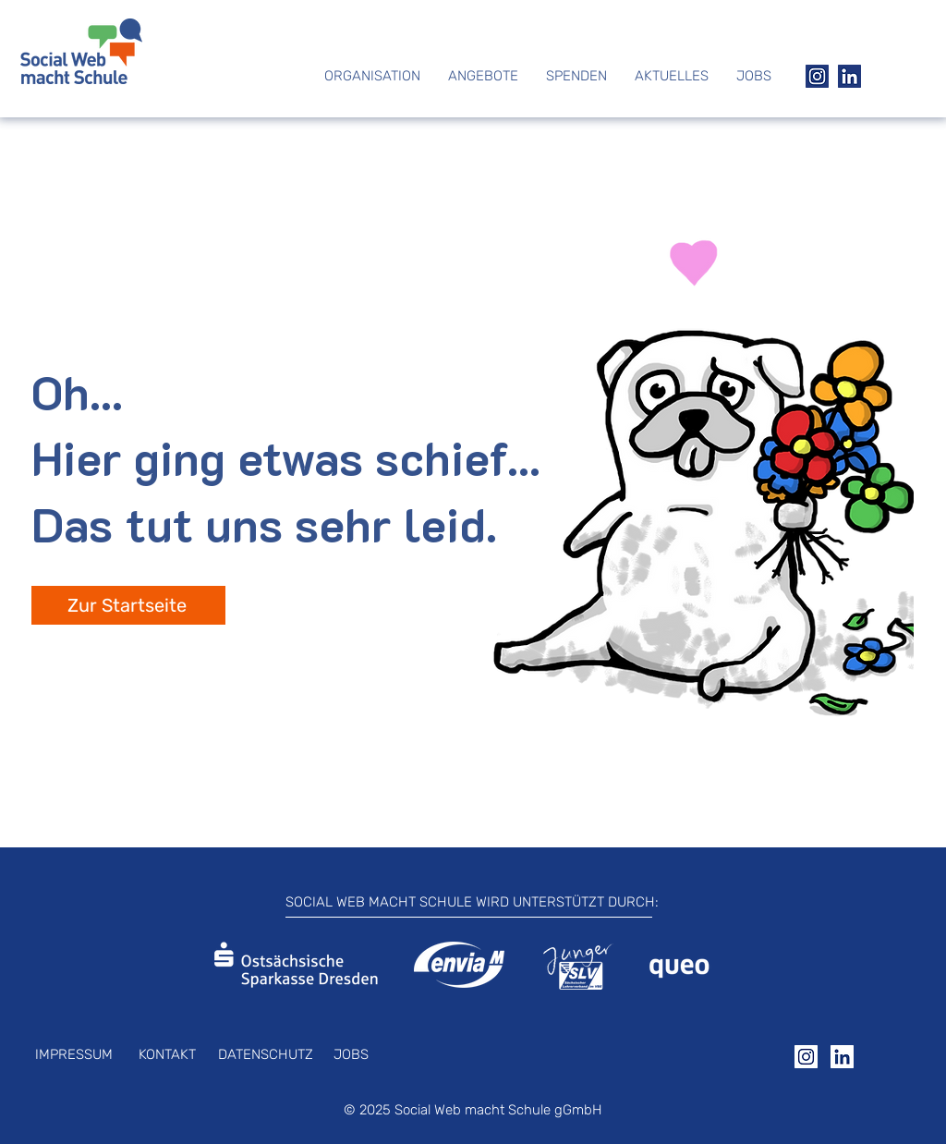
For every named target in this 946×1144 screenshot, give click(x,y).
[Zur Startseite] (128, 605)
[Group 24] (806, 1056)
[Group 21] (849, 76)
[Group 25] (842, 1056)
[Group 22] (817, 76)
